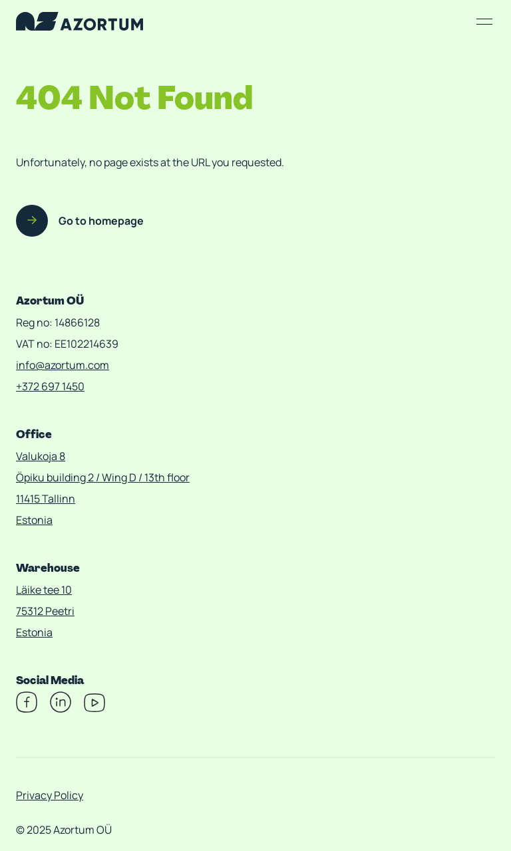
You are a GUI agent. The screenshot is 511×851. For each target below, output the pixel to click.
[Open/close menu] (484, 21)
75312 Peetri (45, 611)
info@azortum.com (62, 365)
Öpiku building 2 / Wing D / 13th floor (103, 477)
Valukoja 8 (40, 456)
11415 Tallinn (45, 498)
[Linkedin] (60, 708)
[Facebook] (26, 708)
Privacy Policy (49, 795)
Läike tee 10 (44, 589)
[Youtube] (94, 708)
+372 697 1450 (50, 386)
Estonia (34, 520)
